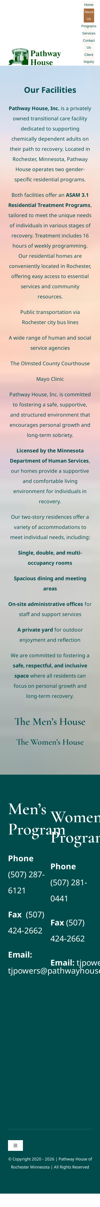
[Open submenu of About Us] (83, 10)
